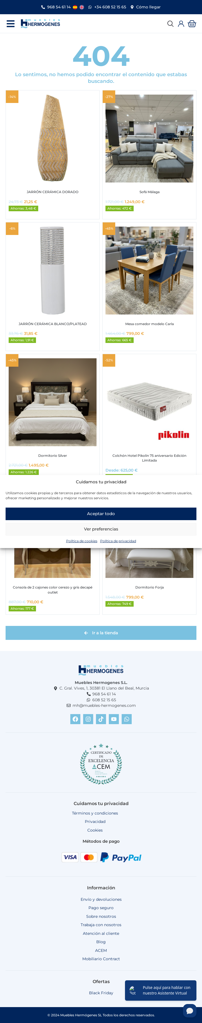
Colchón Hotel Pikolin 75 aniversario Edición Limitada (149, 457)
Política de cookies (81, 541)
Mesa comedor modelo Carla (149, 324)
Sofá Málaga (150, 192)
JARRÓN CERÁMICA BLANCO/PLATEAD (53, 324)
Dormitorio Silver (52, 455)
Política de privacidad (118, 541)
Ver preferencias (101, 529)
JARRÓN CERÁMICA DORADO (52, 192)
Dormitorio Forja (149, 587)
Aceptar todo (101, 513)
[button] (10, 23)
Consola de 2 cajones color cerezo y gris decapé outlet (52, 589)
